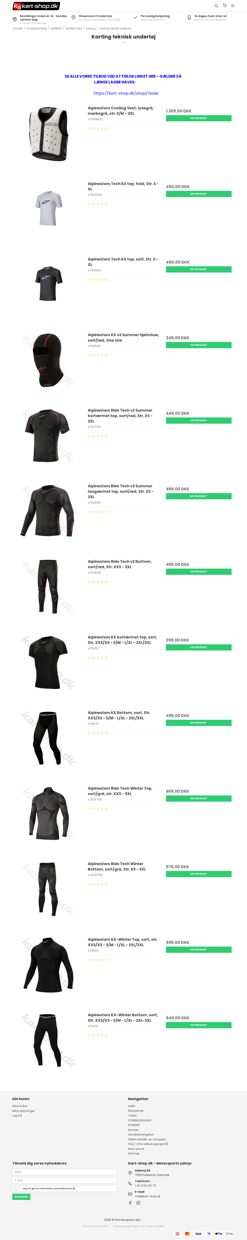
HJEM (131, 1106)
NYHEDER (134, 1125)
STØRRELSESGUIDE (139, 1120)
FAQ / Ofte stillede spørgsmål (148, 1144)
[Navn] (64, 1172)
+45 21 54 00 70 (145, 1186)
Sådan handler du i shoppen (147, 1139)
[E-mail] (64, 1180)
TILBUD (132, 1115)
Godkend (21, 1196)
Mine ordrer (20, 1106)
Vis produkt (198, 118)
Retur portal (136, 1149)
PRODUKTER (135, 1111)
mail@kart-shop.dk (147, 1196)
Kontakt (133, 1130)
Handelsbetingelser (141, 1134)
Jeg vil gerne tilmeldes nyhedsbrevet (48, 1188)
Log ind (17, 1115)
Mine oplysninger (23, 1111)
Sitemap (134, 1153)
